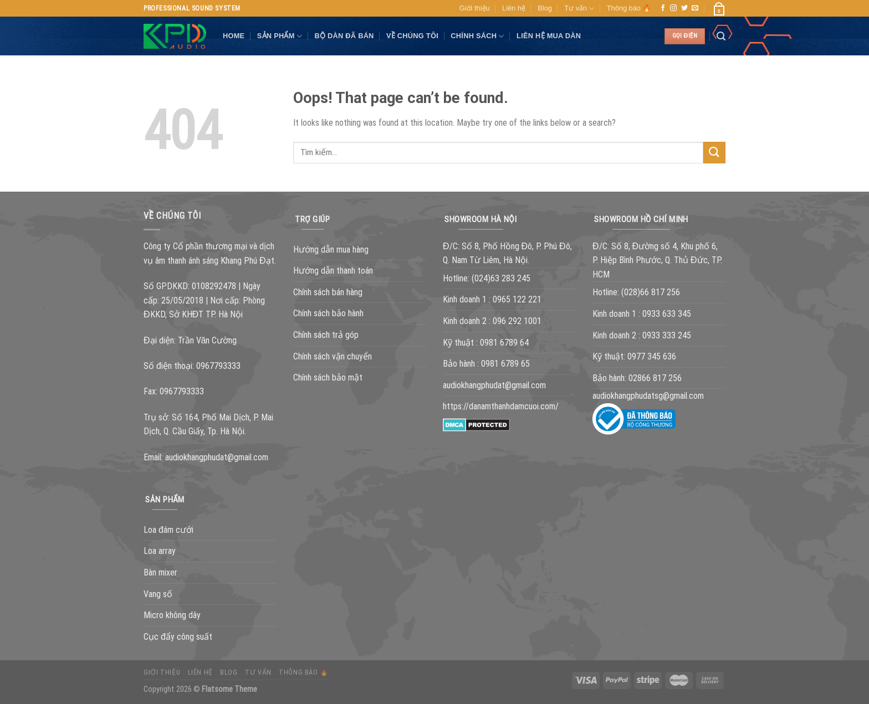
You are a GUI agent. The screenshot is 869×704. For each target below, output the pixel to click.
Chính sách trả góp (326, 335)
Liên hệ (513, 8)
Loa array (160, 551)
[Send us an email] (695, 8)
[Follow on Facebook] (663, 8)
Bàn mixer (160, 572)
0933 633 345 (666, 314)
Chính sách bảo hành (328, 313)
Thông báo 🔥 (629, 8)
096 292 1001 (517, 321)
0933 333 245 (666, 335)
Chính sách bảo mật (327, 377)
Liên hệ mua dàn (549, 36)
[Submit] (714, 152)
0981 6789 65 (505, 363)
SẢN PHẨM (279, 36)
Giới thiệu (474, 8)
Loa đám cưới (168, 530)
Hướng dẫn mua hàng (331, 249)
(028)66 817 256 (650, 292)
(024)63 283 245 (501, 278)
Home (233, 36)
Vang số (158, 594)
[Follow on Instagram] (673, 8)
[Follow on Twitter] (684, 8)
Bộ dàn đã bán (344, 36)
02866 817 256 (655, 378)
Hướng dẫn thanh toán (333, 270)
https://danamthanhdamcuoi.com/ (501, 406)
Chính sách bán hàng (327, 292)
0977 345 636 (651, 356)
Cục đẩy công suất (178, 636)
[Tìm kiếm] (721, 36)
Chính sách (477, 36)
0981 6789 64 (504, 342)
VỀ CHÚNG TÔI (412, 36)
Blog (545, 8)
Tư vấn (579, 8)
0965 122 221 (517, 299)
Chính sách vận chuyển (332, 356)
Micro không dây (172, 615)
